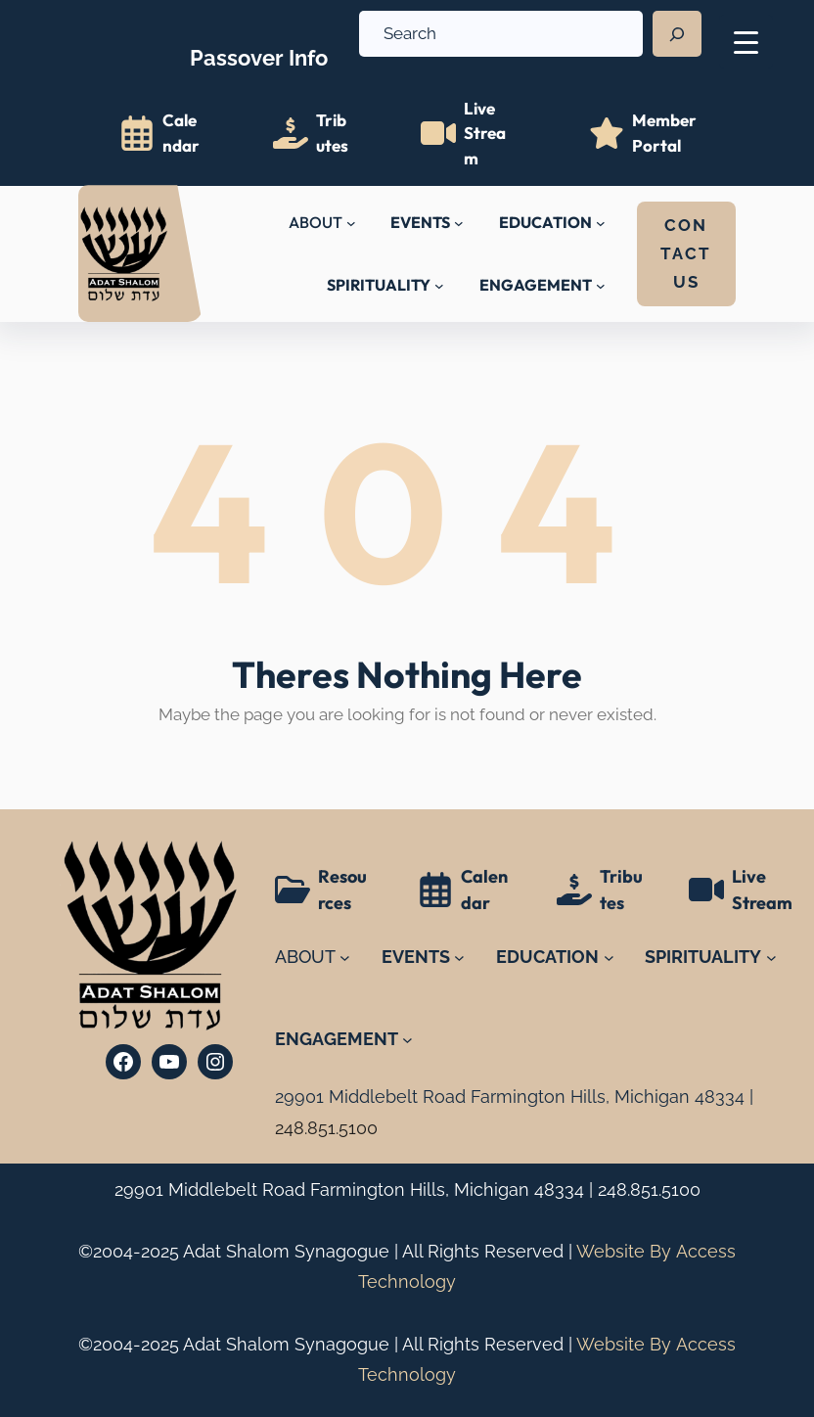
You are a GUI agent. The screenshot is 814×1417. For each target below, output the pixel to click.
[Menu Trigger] (746, 42)
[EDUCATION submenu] (601, 223)
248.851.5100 (649, 1189)
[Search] (677, 34)
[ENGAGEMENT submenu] (601, 286)
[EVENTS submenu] (459, 223)
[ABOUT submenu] (351, 223)
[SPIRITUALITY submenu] (439, 286)
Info (259, 46)
